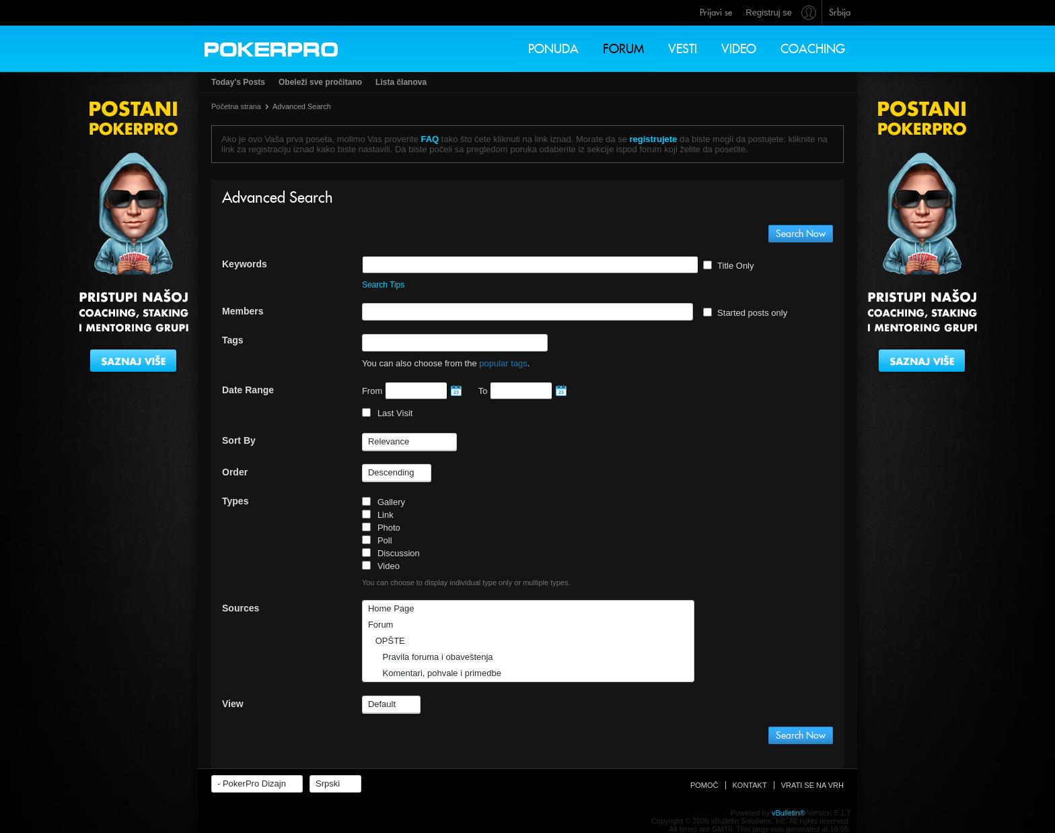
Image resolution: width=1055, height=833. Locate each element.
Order (235, 472)
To (520, 391)
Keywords (244, 264)
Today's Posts (238, 82)
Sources (240, 608)
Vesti (682, 49)
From (410, 390)
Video (738, 49)
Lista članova (401, 82)
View (233, 703)
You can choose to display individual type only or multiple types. (466, 582)
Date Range (248, 390)
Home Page (391, 608)
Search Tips (383, 285)
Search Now (801, 234)
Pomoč (704, 785)
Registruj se (768, 12)
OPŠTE (386, 641)
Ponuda (553, 49)
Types (235, 501)
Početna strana (236, 106)
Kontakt (750, 785)
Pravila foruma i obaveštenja (430, 657)
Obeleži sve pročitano (320, 82)
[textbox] (418, 312)
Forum (623, 49)
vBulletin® (788, 813)
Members (242, 311)
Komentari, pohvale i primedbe (434, 673)
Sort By (239, 440)
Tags (233, 340)
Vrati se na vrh (812, 785)
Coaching (812, 49)
